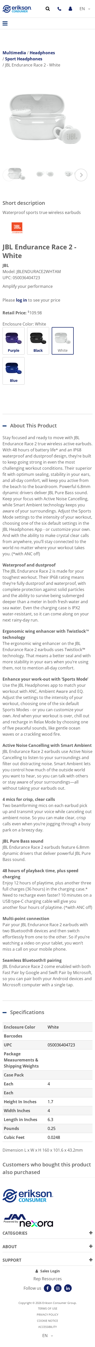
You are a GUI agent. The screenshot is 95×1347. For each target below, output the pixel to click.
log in (21, 300)
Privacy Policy (47, 1314)
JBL (6, 265)
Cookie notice (47, 1321)
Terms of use (47, 1308)
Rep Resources (47, 1279)
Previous (9, 175)
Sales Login (50, 1271)
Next (81, 175)
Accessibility (47, 1327)
